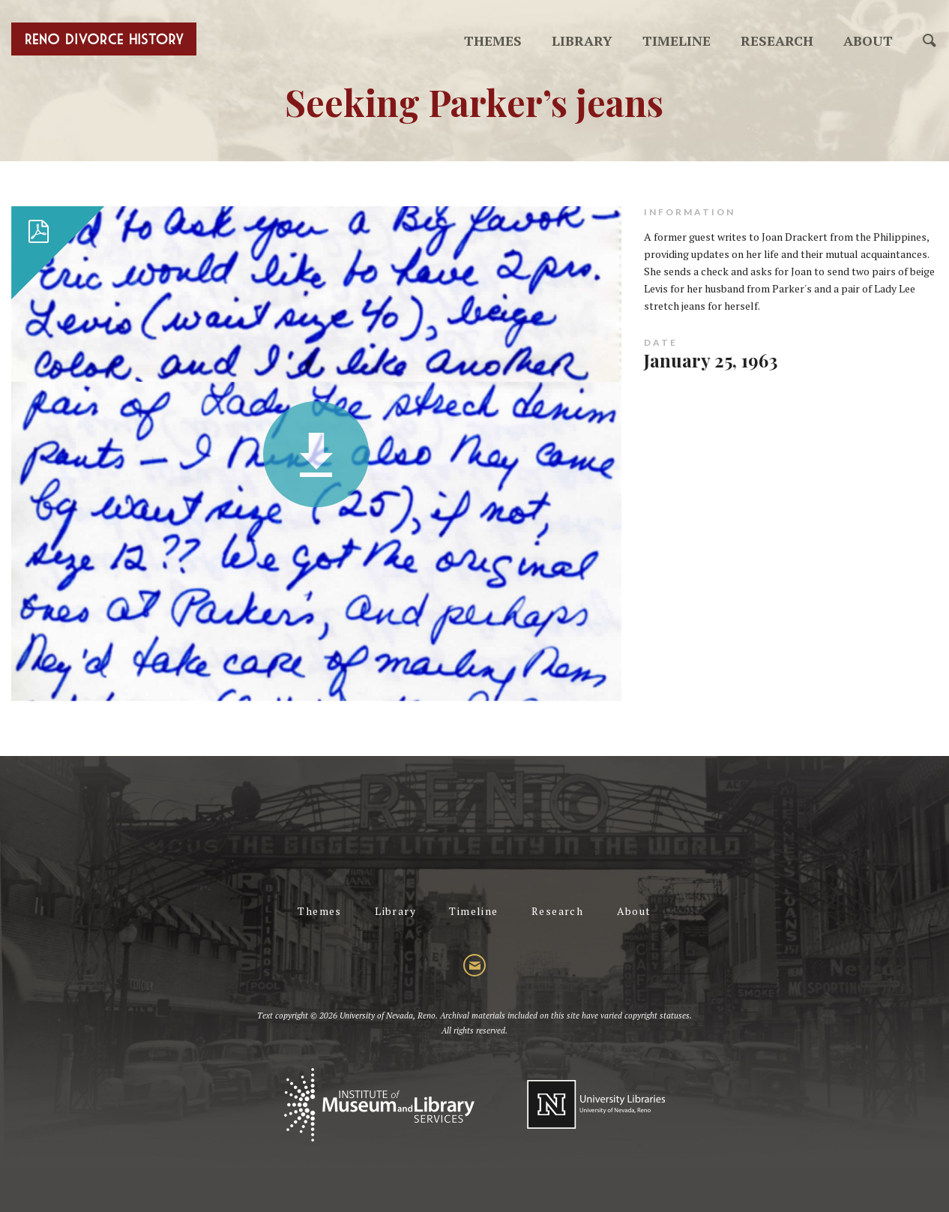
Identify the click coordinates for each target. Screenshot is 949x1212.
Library (582, 41)
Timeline (676, 41)
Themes (493, 41)
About (868, 41)
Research (777, 41)
